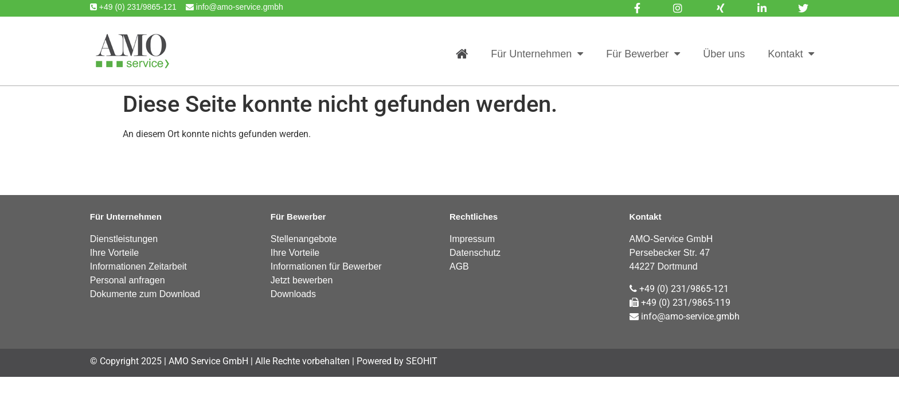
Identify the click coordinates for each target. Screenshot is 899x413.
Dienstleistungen (124, 239)
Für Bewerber (643, 54)
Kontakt (791, 54)
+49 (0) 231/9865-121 (679, 288)
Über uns (724, 54)
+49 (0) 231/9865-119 (680, 302)
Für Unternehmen (537, 54)
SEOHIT (421, 361)
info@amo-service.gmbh (685, 316)
